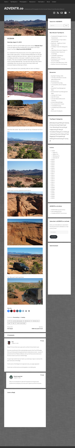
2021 (53, 165)
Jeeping (23, 316)
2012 (53, 181)
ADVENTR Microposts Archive (58, 208)
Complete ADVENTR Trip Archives (59, 212)
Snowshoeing (59, 137)
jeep (9, 322)
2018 (53, 171)
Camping (66, 122)
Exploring (62, 124)
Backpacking (54, 122)
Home (5, 1)
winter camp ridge (21, 322)
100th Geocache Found (37, 327)
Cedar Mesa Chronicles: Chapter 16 (59, 49)
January (56, 156)
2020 (53, 167)
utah (13, 322)
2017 (53, 172)
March (56, 153)
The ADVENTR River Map (57, 82)
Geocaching (16, 316)
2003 (53, 197)
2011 (53, 183)
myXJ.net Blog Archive (56, 210)
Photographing (60, 135)
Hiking (60, 128)
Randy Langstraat (18, 375)
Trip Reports (13, 1)
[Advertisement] (61, 269)
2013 (53, 179)
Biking (61, 122)
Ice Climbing (64, 131)
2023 (53, 162)
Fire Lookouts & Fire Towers (57, 103)
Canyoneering (54, 124)
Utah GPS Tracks (55, 96)
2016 (53, 174)
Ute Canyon (10, 327)
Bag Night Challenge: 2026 (57, 75)
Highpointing (53, 128)
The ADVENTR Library (56, 104)
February (56, 155)
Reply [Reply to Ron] (43, 339)
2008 (53, 188)
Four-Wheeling (54, 126)
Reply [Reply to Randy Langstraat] (43, 374)
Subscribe (53, 236)
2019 (53, 169)
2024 (53, 160)
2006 (53, 192)
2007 (53, 190)
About (48, 1)
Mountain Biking (60, 133)
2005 (53, 193)
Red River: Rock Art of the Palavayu (59, 63)
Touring (66, 137)
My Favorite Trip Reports (56, 110)
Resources (32, 1)
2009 (53, 186)
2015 (53, 176)
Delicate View (38, 45)
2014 (53, 178)
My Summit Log (54, 80)
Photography (23, 1)
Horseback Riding (55, 131)
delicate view (36, 320)
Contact (54, 1)
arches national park (17, 320)
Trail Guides (41, 1)
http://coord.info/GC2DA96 (23, 48)
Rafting (52, 137)
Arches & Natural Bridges (57, 101)
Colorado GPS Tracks (56, 94)
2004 (53, 195)
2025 (53, 158)
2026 (53, 149)
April (55, 151)
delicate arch (28, 320)
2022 (53, 164)
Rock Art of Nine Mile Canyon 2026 (59, 61)
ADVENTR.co (13, 8)
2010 (9, 320)
